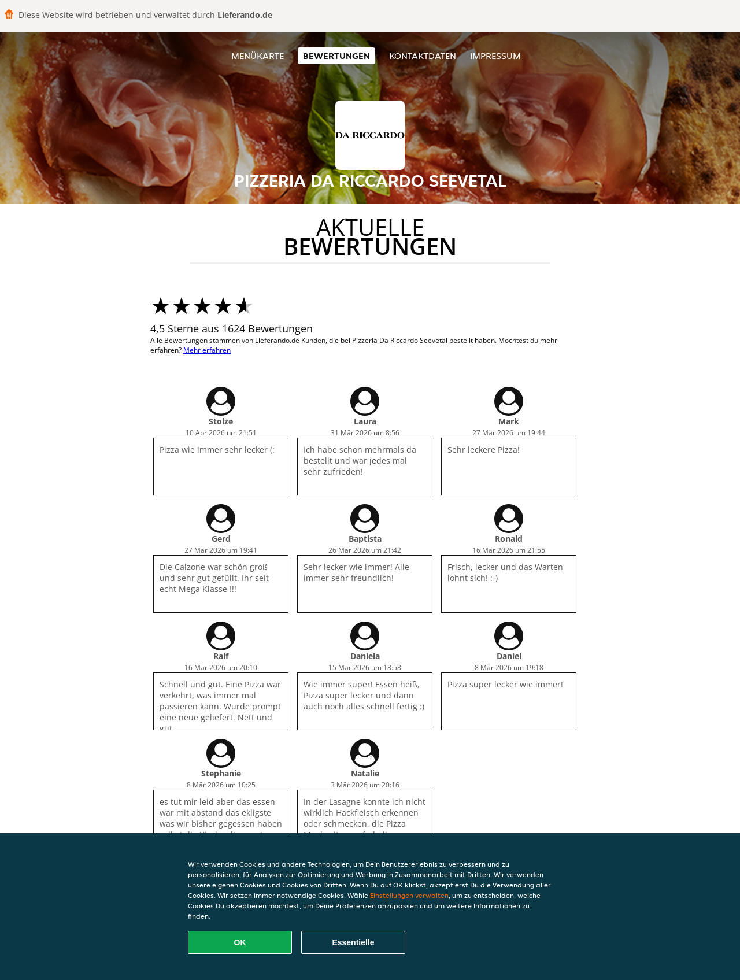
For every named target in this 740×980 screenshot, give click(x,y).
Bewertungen (336, 56)
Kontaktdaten (422, 56)
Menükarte (257, 56)
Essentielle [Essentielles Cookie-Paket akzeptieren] (353, 942)
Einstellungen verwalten (409, 895)
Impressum (495, 56)
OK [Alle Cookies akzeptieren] (240, 942)
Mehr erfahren (207, 350)
